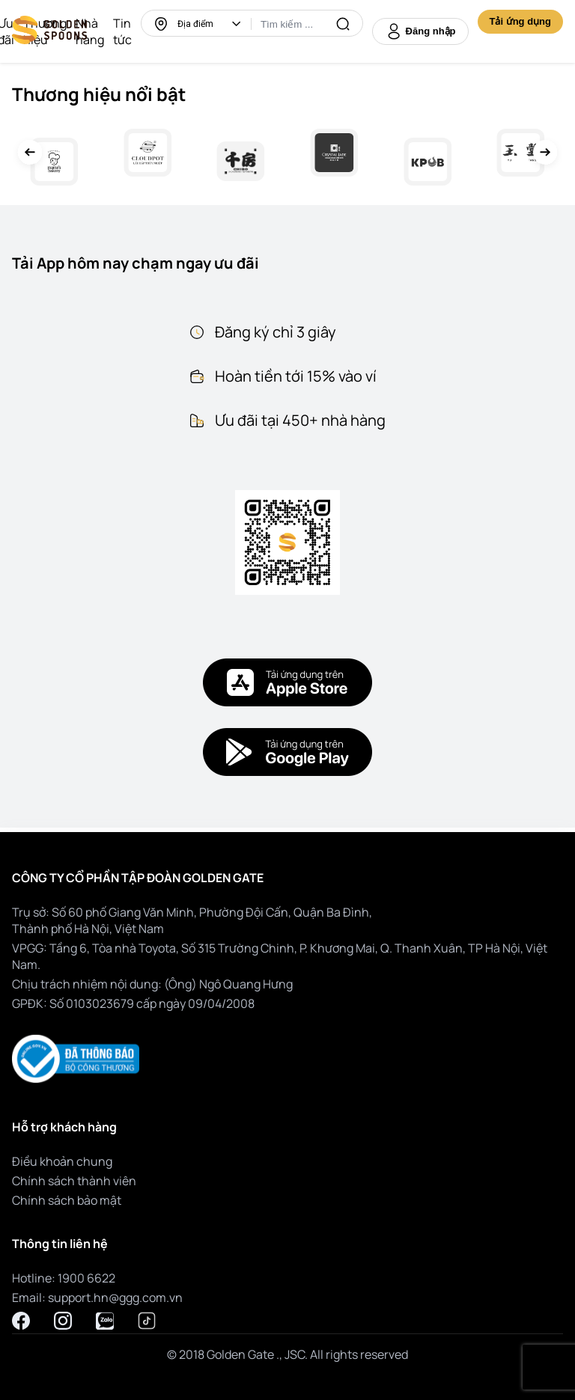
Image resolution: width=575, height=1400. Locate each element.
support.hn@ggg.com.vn (115, 1297)
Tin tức (122, 31)
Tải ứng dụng (520, 21)
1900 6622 (86, 1278)
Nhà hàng (90, 31)
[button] (236, 24)
